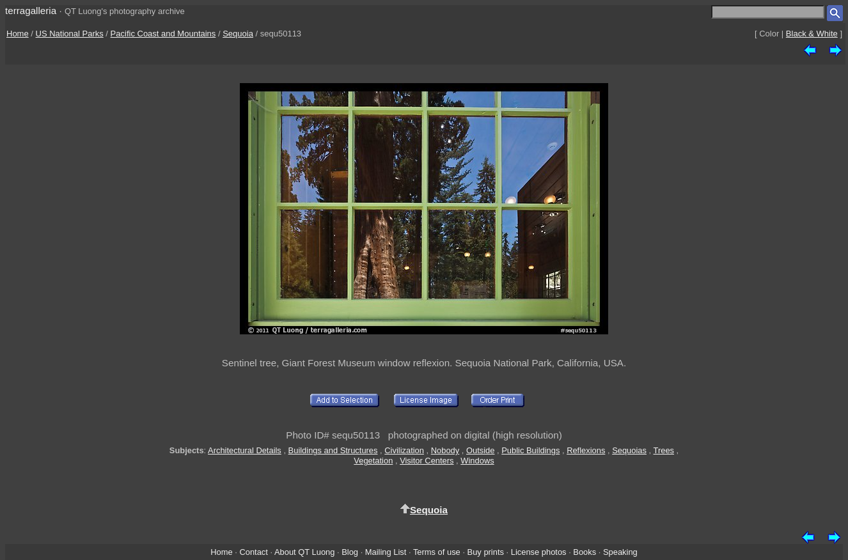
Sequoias (629, 450)
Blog (350, 552)
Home (17, 33)
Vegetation (373, 460)
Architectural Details (244, 450)
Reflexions (586, 450)
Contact (253, 552)
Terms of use (436, 552)
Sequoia (238, 33)
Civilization (404, 450)
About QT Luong (304, 552)
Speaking (620, 552)
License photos (539, 552)
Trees (664, 450)
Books (584, 552)
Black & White (812, 33)
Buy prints (485, 552)
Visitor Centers (426, 460)
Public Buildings (530, 450)
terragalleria (30, 10)
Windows (477, 460)
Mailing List (386, 552)
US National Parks (70, 33)
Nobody (445, 450)
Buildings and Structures (333, 450)
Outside (480, 450)
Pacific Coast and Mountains (163, 33)
